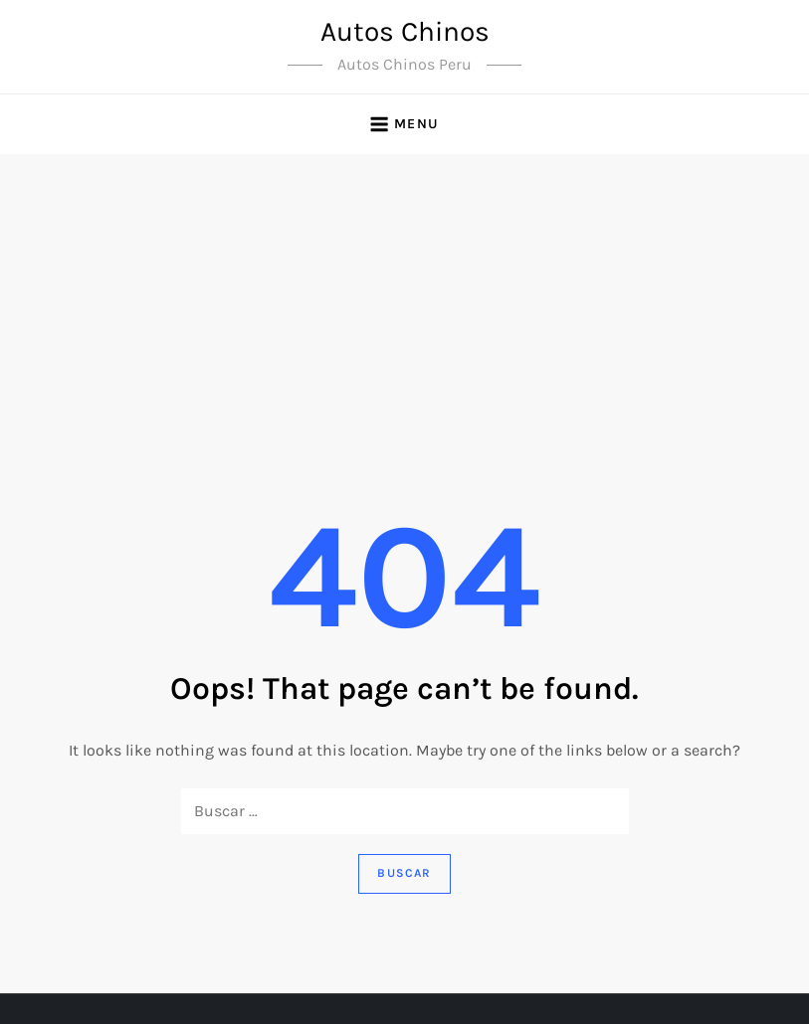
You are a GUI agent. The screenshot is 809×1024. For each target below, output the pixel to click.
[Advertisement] (404, 303)
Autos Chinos (405, 31)
